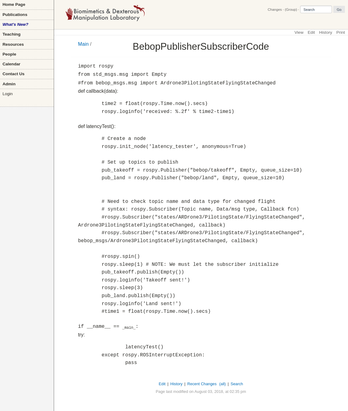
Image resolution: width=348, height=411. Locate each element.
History (325, 32)
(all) (222, 384)
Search (237, 384)
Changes (275, 9)
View (299, 32)
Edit (311, 32)
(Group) (291, 9)
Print (340, 32)
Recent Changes (202, 384)
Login (7, 93)
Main (83, 44)
